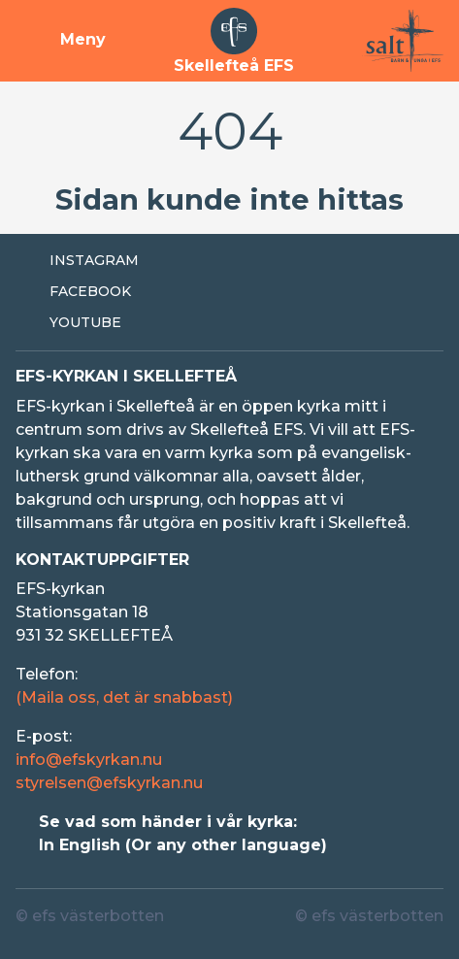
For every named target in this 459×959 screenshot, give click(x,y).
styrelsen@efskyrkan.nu (109, 783)
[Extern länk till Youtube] (229, 323)
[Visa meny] (61, 40)
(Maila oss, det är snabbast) (124, 697)
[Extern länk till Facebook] (229, 292)
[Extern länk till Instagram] (229, 261)
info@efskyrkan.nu (89, 759)
